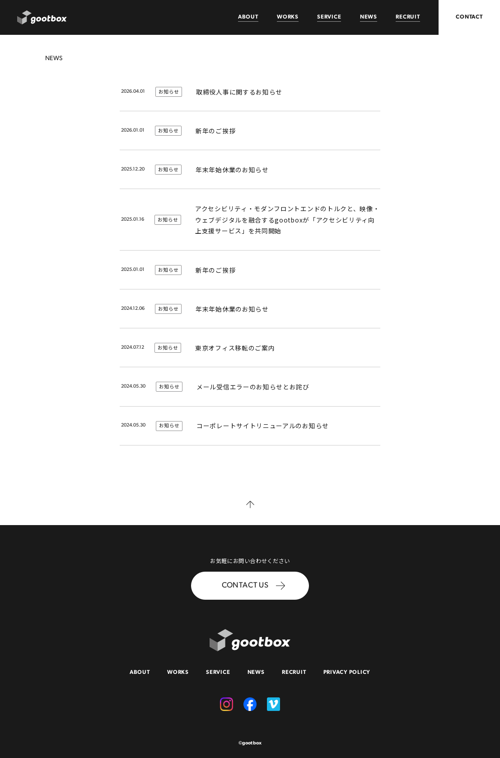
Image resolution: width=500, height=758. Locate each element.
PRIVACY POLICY (346, 672)
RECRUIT (408, 17)
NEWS (368, 17)
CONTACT (469, 17)
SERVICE (329, 17)
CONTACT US (253, 586)
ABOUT (248, 17)
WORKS (288, 17)
